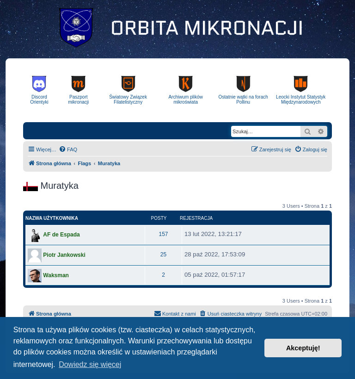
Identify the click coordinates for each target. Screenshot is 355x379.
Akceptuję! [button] (303, 348)
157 (163, 234)
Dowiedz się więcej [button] (90, 364)
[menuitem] (68, 149)
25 (163, 254)
